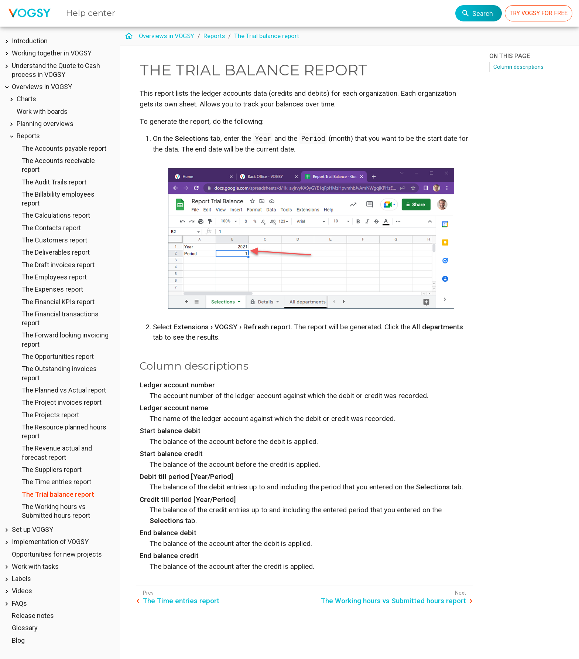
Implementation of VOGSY (50, 542)
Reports (28, 136)
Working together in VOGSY (52, 53)
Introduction (30, 41)
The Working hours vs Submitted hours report (393, 601)
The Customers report (54, 240)
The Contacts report (51, 228)
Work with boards (42, 111)
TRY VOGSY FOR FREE (539, 13)
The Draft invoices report (58, 265)
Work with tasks (35, 566)
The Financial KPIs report (58, 302)
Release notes (33, 615)
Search (477, 13)
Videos (22, 591)
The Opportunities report (58, 356)
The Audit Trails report (54, 182)
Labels (21, 578)
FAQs (19, 603)
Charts (26, 99)
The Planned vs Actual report (64, 390)
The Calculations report (56, 215)
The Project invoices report (62, 402)
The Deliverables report (56, 252)
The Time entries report (56, 482)
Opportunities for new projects (57, 554)
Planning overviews (45, 124)
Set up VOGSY (32, 529)
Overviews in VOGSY (42, 87)
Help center (90, 13)
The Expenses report (52, 289)
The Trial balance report (58, 494)
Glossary (25, 628)
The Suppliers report (52, 469)
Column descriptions (518, 67)
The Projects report (50, 415)
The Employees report (54, 277)
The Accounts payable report (64, 148)
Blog (18, 640)
